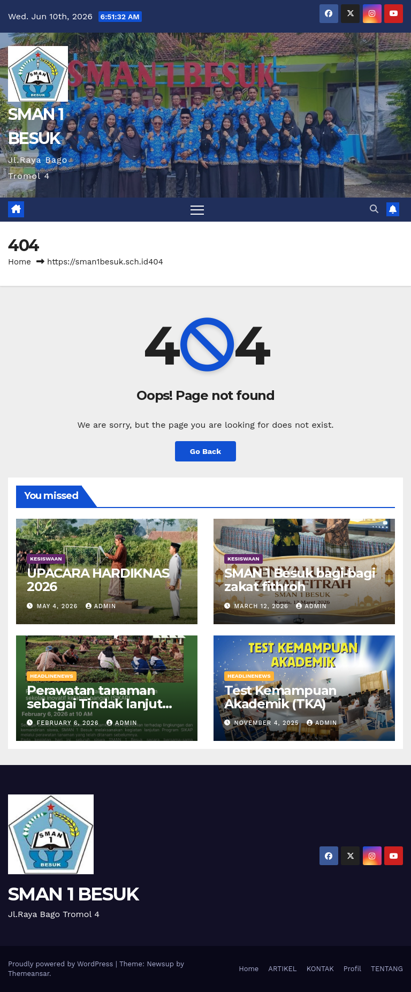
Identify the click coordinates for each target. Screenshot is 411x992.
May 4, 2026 (58, 606)
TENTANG (387, 969)
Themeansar (28, 974)
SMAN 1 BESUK (73, 894)
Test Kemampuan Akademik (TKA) (280, 697)
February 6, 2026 (69, 723)
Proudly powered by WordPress (62, 964)
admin (101, 606)
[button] (374, 209)
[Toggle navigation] (197, 209)
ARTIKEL (282, 969)
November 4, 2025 (267, 723)
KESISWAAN (46, 559)
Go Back (205, 451)
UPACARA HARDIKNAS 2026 (98, 579)
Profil (352, 969)
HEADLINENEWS (51, 676)
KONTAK (320, 969)
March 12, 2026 (262, 606)
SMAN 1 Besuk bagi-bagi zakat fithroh (299, 579)
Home (19, 262)
